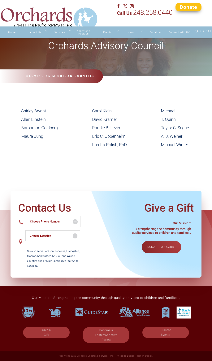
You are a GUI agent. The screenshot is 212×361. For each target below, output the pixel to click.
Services (59, 25)
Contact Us (121, 78)
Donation (155, 25)
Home (12, 25)
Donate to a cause (161, 246)
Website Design (126, 356)
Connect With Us (179, 25)
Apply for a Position (83, 25)
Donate (188, 7)
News (131, 25)
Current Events (166, 332)
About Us (35, 25)
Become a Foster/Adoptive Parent (106, 335)
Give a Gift (161, 78)
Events (107, 25)
